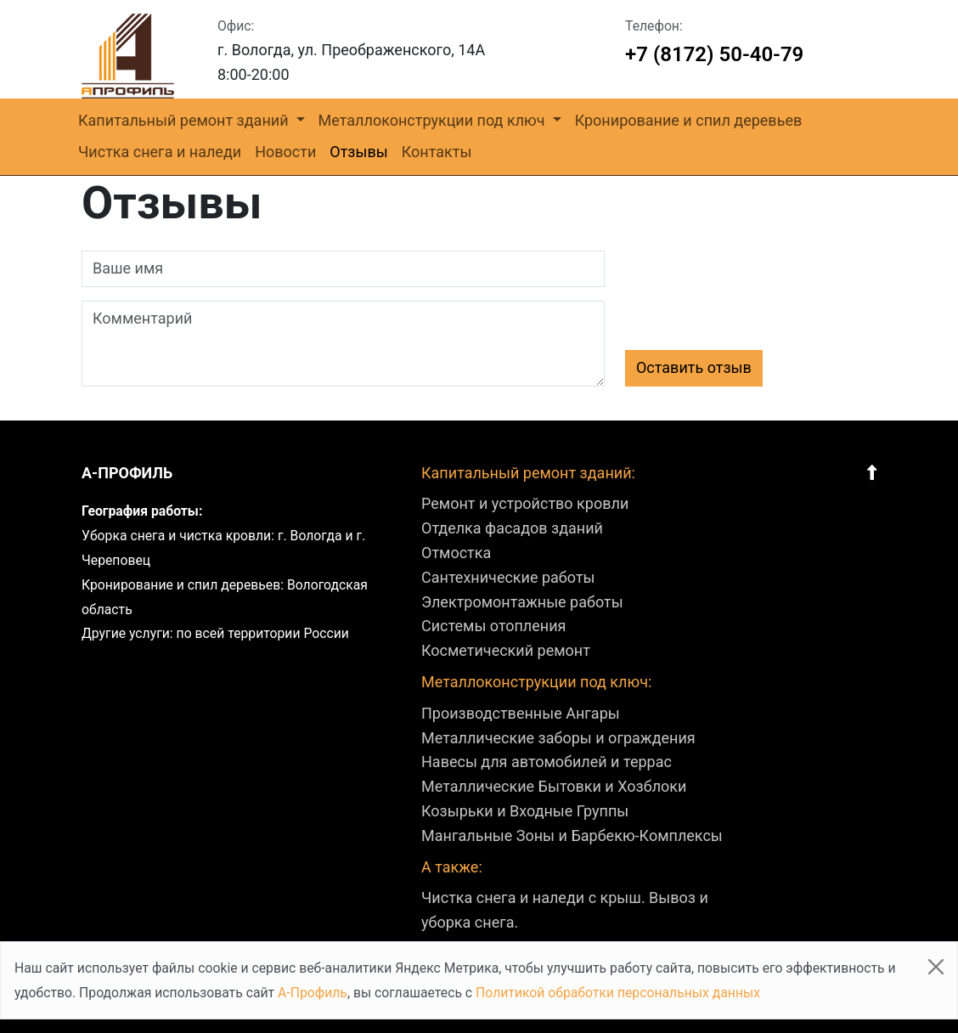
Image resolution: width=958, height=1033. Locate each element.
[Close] (936, 966)
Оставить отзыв (694, 367)
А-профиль (127, 473)
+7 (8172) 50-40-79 (714, 54)
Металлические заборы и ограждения (558, 738)
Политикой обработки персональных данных (618, 993)
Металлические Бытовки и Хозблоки (553, 786)
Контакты (437, 152)
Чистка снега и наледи (159, 152)
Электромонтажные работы (522, 602)
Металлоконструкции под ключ (433, 120)
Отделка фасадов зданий (512, 528)
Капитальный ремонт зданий (185, 120)
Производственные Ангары (520, 713)
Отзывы (358, 152)
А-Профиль (312, 993)
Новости (285, 152)
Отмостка (456, 553)
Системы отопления (493, 626)
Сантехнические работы (508, 577)
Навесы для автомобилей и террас (546, 762)
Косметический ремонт (505, 650)
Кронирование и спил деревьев (689, 120)
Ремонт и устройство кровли (524, 503)
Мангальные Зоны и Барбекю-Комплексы (572, 835)
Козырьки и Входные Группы (524, 811)
